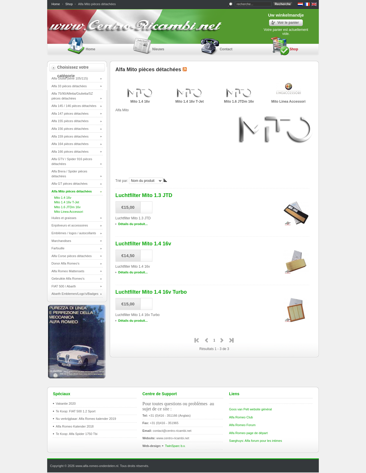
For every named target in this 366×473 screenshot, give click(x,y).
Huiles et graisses (63, 218)
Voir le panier (288, 23)
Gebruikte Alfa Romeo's (68, 278)
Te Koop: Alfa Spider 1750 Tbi (77, 434)
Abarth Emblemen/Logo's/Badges (74, 293)
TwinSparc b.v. (175, 446)
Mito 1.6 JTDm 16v (66, 207)
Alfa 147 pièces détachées (69, 113)
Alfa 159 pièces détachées (69, 136)
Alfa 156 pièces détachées (69, 128)
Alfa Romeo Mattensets (67, 271)
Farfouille (57, 248)
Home (55, 4)
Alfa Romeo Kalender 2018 (75, 426)
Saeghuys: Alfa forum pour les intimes (255, 440)
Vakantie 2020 (66, 403)
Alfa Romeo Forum (242, 425)
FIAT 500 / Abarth (63, 286)
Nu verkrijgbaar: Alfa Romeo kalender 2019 (86, 418)
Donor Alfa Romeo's (65, 263)
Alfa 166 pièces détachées (69, 151)
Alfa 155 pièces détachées (69, 121)
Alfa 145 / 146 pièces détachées (73, 106)
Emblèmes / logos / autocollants (73, 233)
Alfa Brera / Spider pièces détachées (69, 174)
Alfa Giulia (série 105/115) (69, 78)
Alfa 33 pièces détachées (69, 86)
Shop (69, 4)
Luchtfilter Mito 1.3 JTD (144, 195)
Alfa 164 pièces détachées (69, 144)
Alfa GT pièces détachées (69, 183)
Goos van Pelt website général (250, 409)
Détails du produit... (133, 224)
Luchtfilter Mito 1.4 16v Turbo (151, 292)
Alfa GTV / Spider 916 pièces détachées (71, 161)
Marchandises (61, 241)
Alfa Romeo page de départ (248, 433)
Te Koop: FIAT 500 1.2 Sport (76, 411)
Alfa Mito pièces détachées (71, 191)
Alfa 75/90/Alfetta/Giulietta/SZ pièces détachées (72, 96)
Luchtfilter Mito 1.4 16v (143, 244)
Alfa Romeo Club (241, 417)
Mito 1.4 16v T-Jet (65, 202)
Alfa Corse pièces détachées (71, 256)
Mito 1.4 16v (61, 197)
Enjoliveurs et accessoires (69, 225)
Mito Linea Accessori (67, 211)
